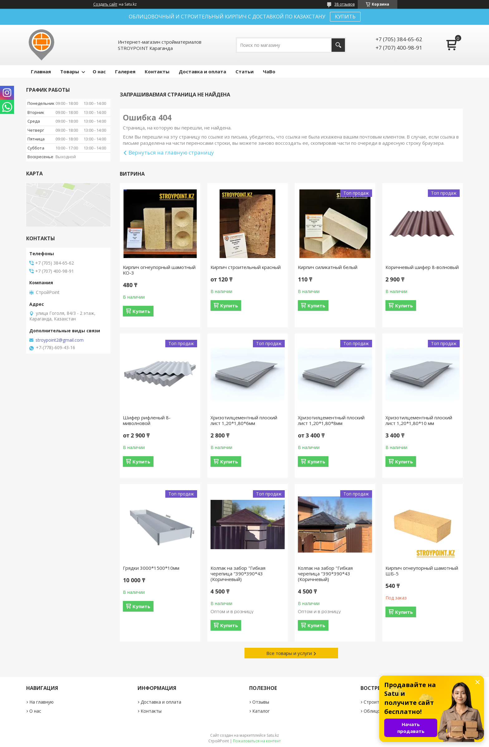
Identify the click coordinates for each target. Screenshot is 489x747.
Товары (69, 71)
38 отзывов (344, 4)
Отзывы (260, 702)
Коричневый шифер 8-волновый (422, 267)
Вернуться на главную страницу (171, 152)
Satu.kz (273, 735)
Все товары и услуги (289, 653)
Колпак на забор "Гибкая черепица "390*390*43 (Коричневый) (238, 573)
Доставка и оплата (202, 71)
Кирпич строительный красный (246, 267)
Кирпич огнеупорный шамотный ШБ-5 (421, 570)
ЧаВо (269, 71)
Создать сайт (105, 4)
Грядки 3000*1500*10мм (151, 568)
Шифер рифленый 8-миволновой (147, 420)
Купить (141, 311)
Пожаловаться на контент (257, 741)
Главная (41, 71)
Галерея (125, 71)
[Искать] (338, 45)
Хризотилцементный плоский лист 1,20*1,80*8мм (331, 420)
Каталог (261, 711)
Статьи (244, 71)
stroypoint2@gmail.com (60, 340)
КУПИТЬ (345, 16)
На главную (41, 702)
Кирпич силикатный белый (327, 267)
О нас (99, 71)
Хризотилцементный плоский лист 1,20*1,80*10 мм (418, 420)
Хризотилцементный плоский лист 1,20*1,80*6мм (244, 420)
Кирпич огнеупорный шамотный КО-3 (159, 270)
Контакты (157, 71)
